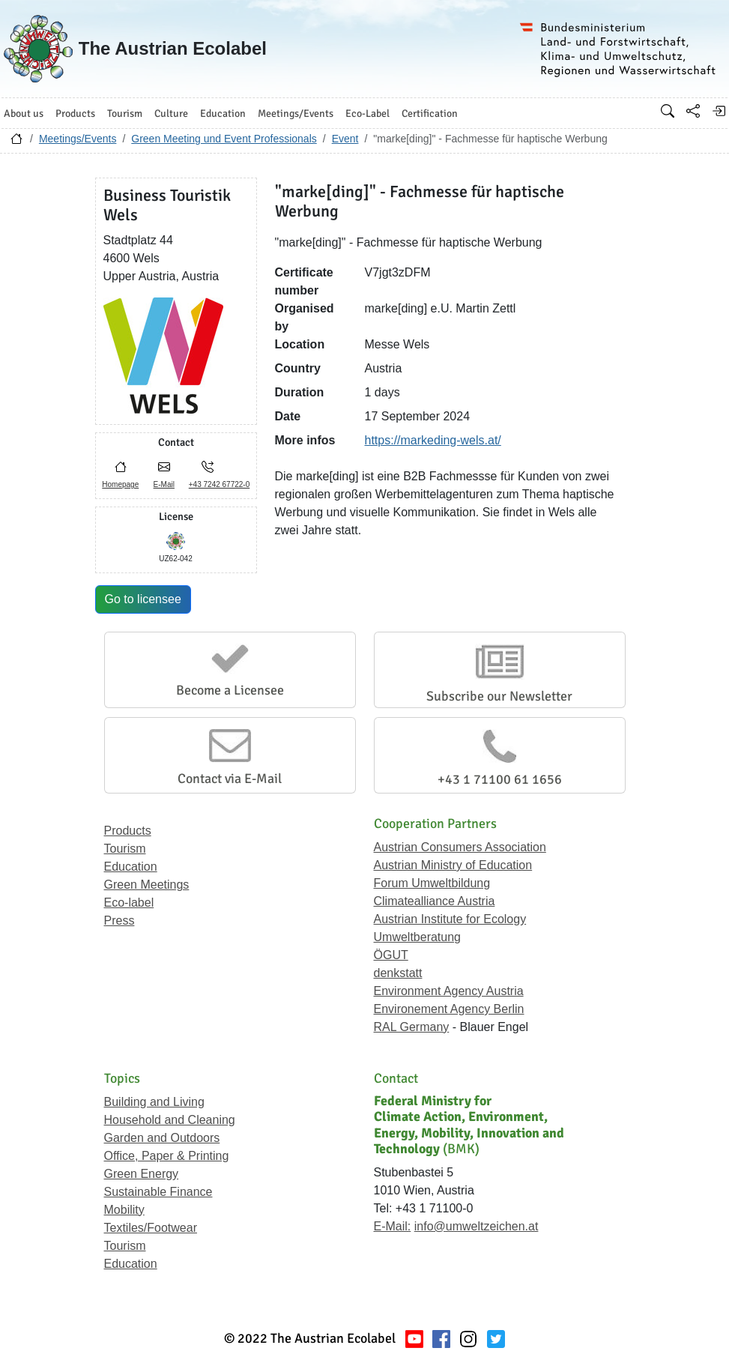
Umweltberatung (418, 937)
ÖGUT (391, 955)
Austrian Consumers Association (460, 847)
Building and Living (154, 1101)
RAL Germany (412, 1027)
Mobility (124, 1209)
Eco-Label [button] (367, 113)
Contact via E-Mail (230, 778)
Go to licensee (143, 599)
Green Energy (141, 1173)
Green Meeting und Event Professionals (223, 139)
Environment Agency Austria (449, 991)
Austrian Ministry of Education (453, 865)
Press (119, 920)
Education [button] (223, 113)
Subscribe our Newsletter (499, 696)
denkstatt (398, 973)
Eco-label (129, 902)
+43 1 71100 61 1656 (500, 779)
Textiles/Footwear (151, 1227)
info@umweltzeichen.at (476, 1226)
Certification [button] (430, 113)
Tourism (125, 848)
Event (345, 139)
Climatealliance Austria (434, 901)
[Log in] (718, 111)
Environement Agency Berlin (449, 1009)
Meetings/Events (78, 139)
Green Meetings (147, 884)
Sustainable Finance (158, 1191)
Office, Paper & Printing (166, 1155)
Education (130, 866)
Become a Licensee (230, 690)
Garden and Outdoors (162, 1137)
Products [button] (75, 113)
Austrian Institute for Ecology (450, 919)
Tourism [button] (124, 113)
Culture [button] (171, 113)
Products (127, 830)
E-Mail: (392, 1226)
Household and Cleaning (169, 1119)
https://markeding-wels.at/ (433, 440)
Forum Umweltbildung (432, 883)
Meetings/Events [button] (295, 113)
